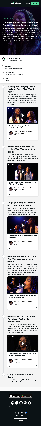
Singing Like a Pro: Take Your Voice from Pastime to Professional (22, 354)
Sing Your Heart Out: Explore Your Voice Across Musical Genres (22, 296)
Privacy (25, 406)
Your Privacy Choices (20, 412)
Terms (30, 406)
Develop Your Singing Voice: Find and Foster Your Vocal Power (21, 127)
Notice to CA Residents (20, 413)
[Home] (16, 3)
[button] (3, 3)
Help (21, 406)
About (10, 406)
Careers (16, 406)
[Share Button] (37, 59)
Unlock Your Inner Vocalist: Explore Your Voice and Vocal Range (22, 183)
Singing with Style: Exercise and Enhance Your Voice (23, 236)
